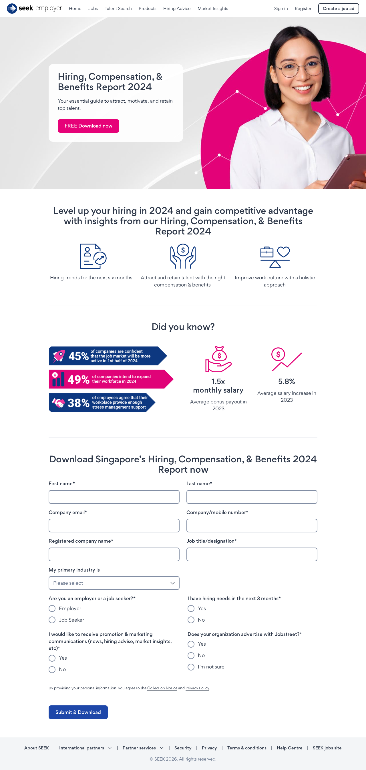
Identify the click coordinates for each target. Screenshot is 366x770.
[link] (88, 126)
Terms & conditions (246, 748)
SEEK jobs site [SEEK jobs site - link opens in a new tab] (327, 748)
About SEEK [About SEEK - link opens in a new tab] (36, 748)
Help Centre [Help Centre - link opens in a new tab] (290, 748)
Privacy (209, 748)
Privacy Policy (197, 688)
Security (183, 748)
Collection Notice (162, 688)
